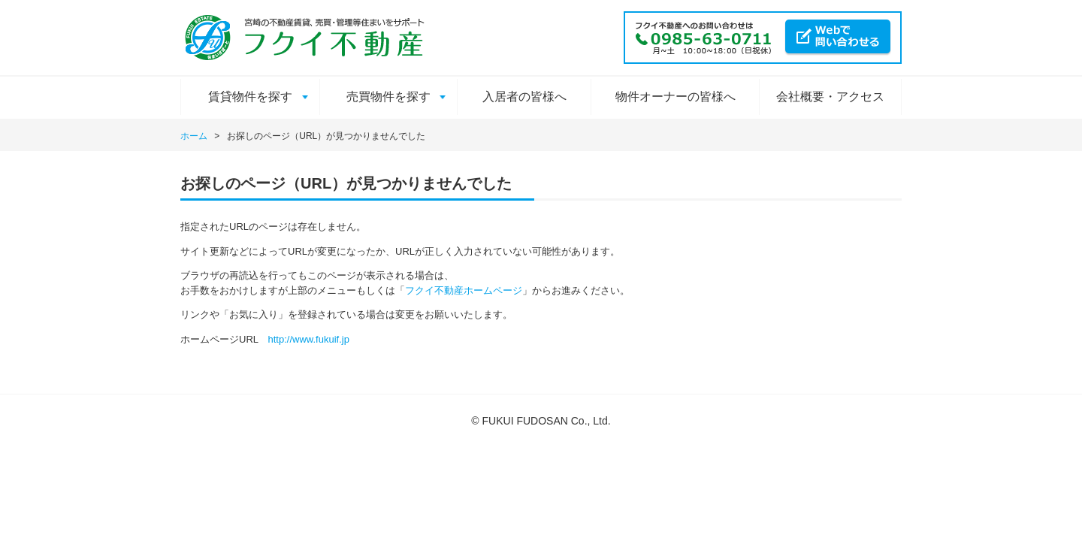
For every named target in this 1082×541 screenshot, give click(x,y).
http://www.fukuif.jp (308, 339)
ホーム (193, 136)
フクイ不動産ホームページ (463, 290)
